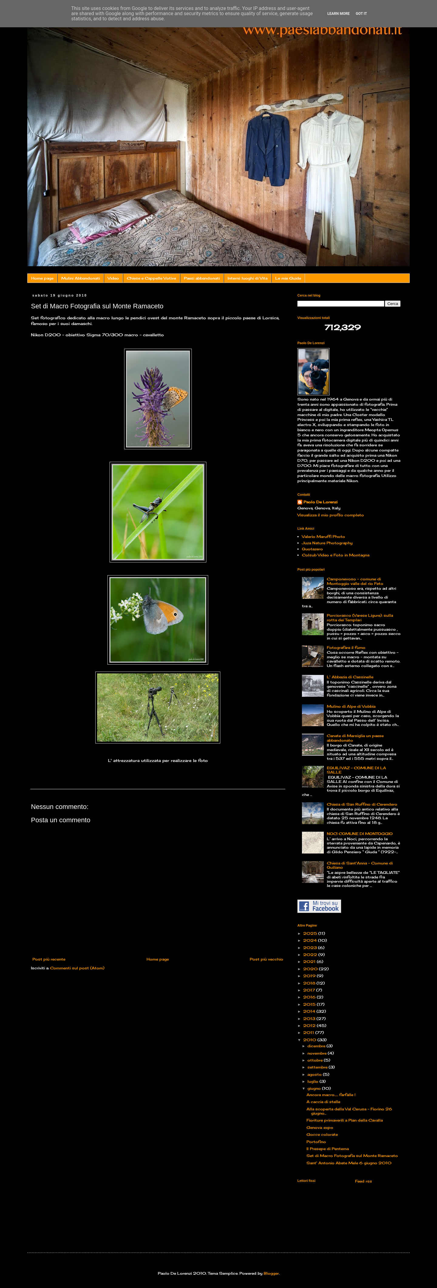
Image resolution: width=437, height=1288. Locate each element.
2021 (310, 961)
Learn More (338, 14)
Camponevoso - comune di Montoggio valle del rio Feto (355, 581)
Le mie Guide (288, 278)
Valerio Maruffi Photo (323, 536)
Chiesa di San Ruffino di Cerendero (362, 804)
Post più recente (48, 959)
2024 (310, 940)
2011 (309, 1032)
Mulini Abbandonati (80, 278)
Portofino (316, 1141)
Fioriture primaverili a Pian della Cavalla (345, 1120)
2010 (310, 1040)
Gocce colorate (322, 1134)
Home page (42, 278)
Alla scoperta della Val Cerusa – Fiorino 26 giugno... (349, 1111)
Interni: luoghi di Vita (247, 278)
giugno (314, 1088)
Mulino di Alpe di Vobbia (351, 706)
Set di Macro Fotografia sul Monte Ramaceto (352, 1155)
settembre (318, 1067)
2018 (310, 983)
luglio (313, 1081)
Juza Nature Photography (327, 543)
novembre (317, 1053)
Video (113, 278)
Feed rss (363, 1181)
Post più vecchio (266, 959)
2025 (310, 933)
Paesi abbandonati (202, 278)
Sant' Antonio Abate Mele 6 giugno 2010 (349, 1163)
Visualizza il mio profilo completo (330, 515)
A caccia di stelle (323, 1101)
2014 (310, 1011)
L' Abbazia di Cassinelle (350, 677)
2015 (310, 1004)
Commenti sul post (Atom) (77, 968)
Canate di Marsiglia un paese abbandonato (355, 737)
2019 (310, 976)
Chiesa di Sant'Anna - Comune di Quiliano (360, 865)
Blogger (271, 1273)
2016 (310, 997)
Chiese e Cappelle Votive (151, 278)
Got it (361, 14)
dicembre (317, 1046)
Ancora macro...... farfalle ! (331, 1094)
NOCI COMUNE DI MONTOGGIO (360, 833)
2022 (310, 954)
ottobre (315, 1060)
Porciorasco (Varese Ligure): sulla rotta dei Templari (360, 617)
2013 (310, 1018)
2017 (309, 990)
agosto (315, 1074)
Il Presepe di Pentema (328, 1148)
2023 (310, 947)
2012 (310, 1025)
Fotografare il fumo (346, 647)
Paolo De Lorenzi (320, 502)
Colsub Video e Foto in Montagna (335, 555)
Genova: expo (320, 1127)
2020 (311, 969)
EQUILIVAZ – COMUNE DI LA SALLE (356, 770)
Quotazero (312, 549)
